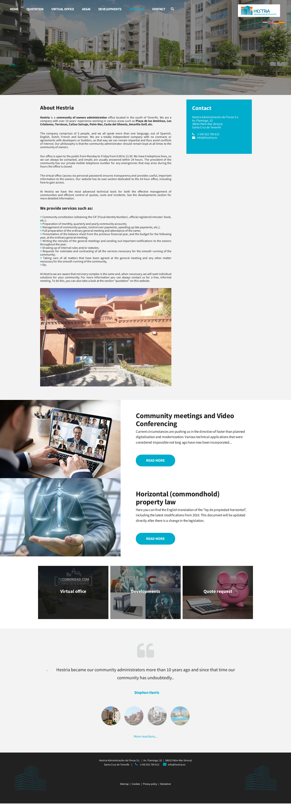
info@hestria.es (207, 137)
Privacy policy (150, 784)
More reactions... (145, 736)
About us (137, 9)
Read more (155, 460)
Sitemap (124, 784)
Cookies (136, 784)
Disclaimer (165, 784)
